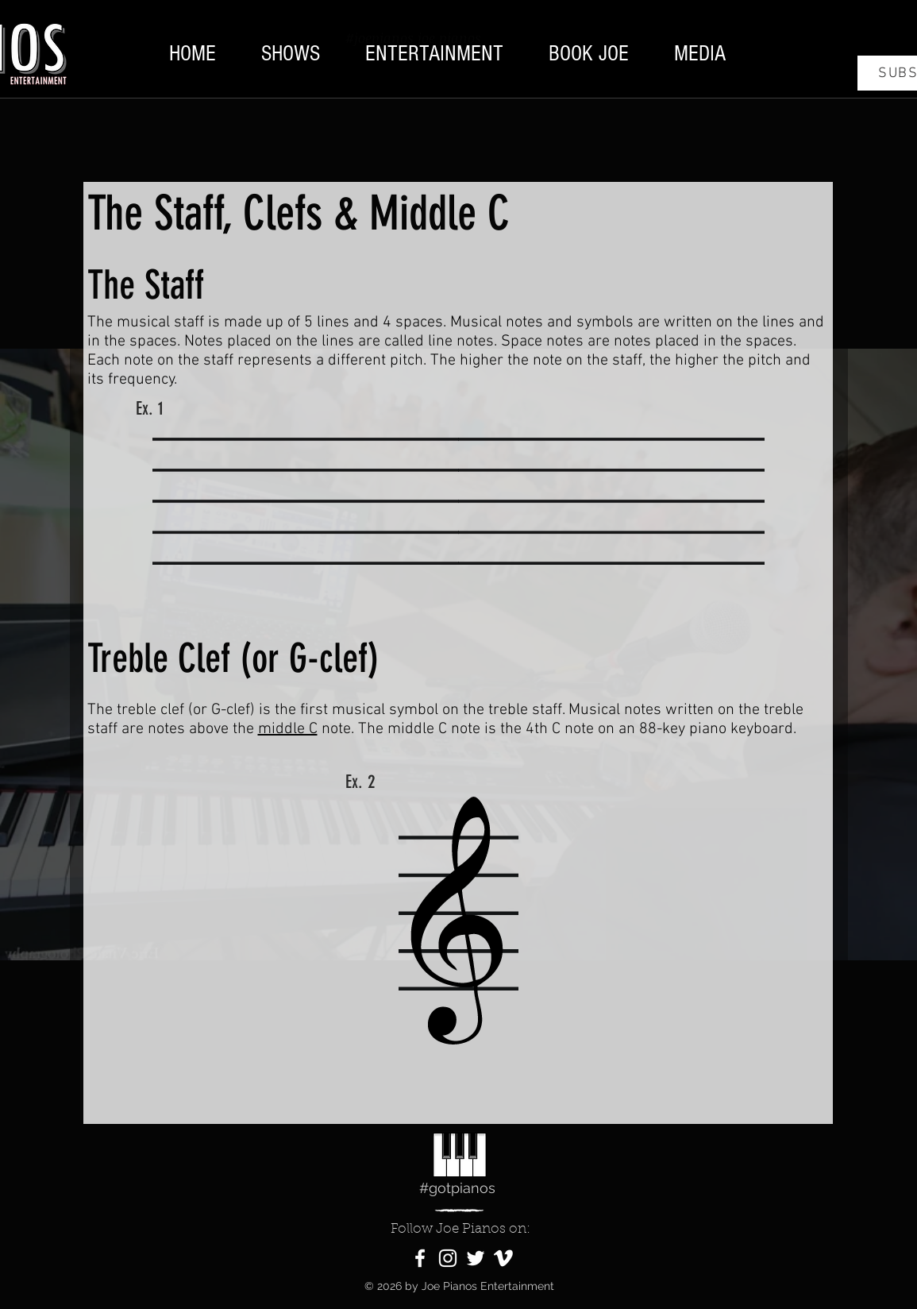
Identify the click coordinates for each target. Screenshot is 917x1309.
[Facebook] (420, 1258)
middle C (288, 729)
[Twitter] (475, 1258)
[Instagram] (448, 1258)
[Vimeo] (503, 1258)
